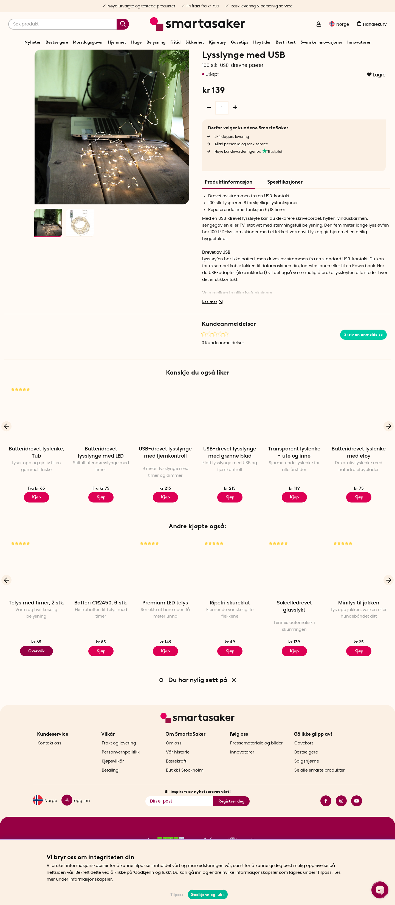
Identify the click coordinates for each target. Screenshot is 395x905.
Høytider (262, 42)
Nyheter (32, 42)
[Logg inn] (319, 25)
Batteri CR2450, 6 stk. (100, 620)
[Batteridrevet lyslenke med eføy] (359, 431)
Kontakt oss (49, 752)
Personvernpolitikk (121, 761)
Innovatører (359, 42)
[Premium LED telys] (165, 585)
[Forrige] (41, 215)
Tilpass (177, 894)
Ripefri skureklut (230, 620)
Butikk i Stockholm (184, 779)
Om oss (174, 752)
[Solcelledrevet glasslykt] (294, 585)
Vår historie (178, 761)
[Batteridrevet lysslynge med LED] (101, 431)
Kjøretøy (217, 42)
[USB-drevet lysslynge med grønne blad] (230, 431)
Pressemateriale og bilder (256, 752)
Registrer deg (231, 810)
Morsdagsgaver (88, 42)
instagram (341, 809)
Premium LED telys (165, 620)
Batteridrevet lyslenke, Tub (36, 470)
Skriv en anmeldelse (363, 352)
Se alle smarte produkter (319, 779)
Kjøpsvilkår (113, 770)
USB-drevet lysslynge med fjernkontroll (165, 470)
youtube (356, 809)
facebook (325, 809)
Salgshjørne (306, 770)
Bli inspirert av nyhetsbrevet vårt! (198, 800)
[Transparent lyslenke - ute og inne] (294, 431)
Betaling (110, 779)
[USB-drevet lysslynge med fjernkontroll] (165, 431)
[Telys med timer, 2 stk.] (36, 585)
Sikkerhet (194, 42)
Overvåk (36, 668)
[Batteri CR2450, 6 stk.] (101, 585)
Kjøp (36, 514)
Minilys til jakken (358, 620)
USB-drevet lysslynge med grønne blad (229, 470)
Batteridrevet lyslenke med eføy (359, 470)
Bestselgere (57, 42)
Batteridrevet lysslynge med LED (101, 470)
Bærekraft (176, 770)
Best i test (286, 42)
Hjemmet (117, 42)
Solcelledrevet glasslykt (294, 624)
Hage (136, 42)
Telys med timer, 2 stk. (36, 620)
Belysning (155, 42)
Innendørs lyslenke (215, 56)
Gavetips (239, 42)
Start (133, 56)
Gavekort (303, 752)
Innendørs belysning (178, 56)
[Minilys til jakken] (359, 585)
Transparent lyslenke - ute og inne (294, 470)
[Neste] (182, 215)
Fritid (175, 42)
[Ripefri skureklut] (230, 585)
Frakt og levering (119, 752)
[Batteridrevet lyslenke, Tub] (36, 431)
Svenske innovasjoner (321, 42)
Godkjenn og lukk (208, 894)
